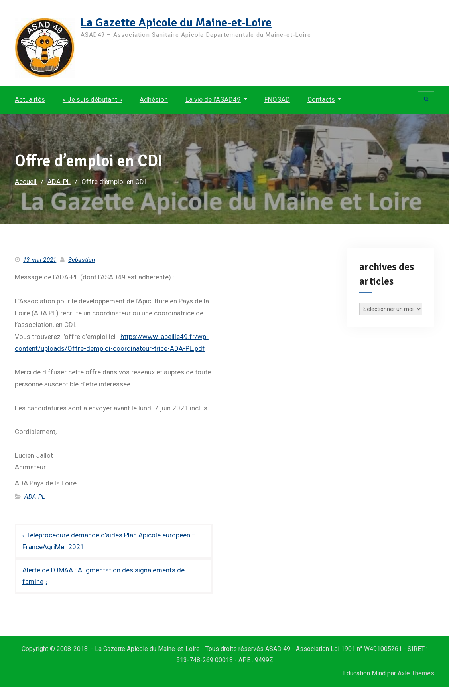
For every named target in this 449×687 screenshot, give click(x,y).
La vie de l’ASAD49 (213, 99)
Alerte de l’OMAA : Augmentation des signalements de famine (103, 576)
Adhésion (154, 99)
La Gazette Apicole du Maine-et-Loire (176, 22)
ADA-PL (34, 496)
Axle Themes (416, 673)
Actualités (30, 99)
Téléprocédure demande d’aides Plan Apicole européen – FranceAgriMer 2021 (109, 541)
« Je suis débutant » (92, 99)
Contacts (321, 99)
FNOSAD (277, 99)
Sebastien (81, 259)
